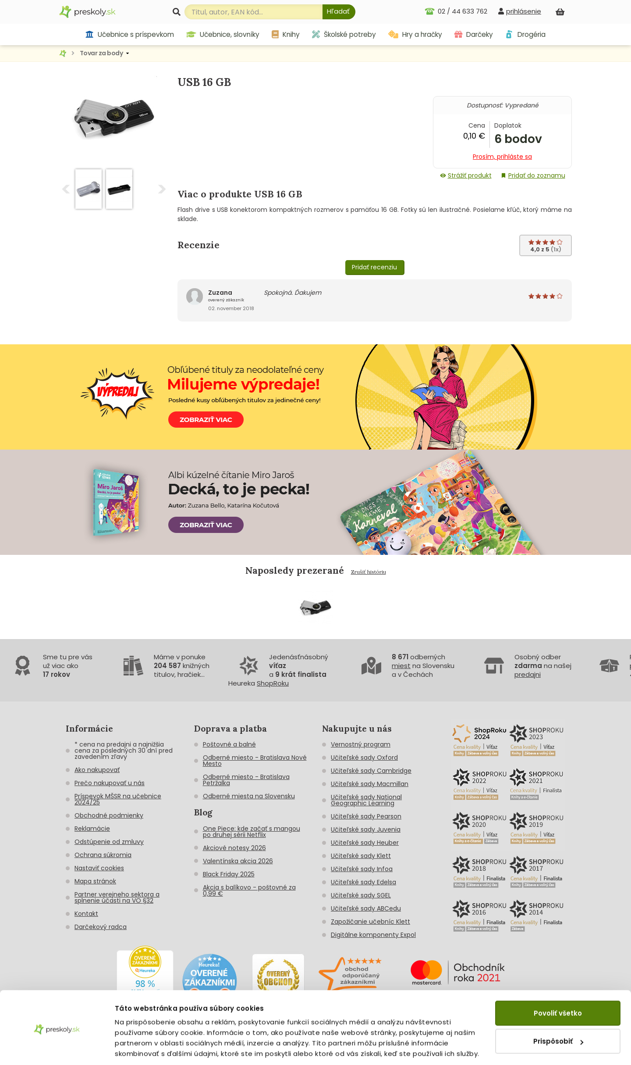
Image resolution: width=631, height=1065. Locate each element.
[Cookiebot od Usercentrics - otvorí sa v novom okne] (56, 1047)
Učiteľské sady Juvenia (366, 829)
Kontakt (86, 913)
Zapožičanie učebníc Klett (370, 921)
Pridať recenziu (374, 267)
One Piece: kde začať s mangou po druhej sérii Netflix (251, 831)
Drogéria (525, 34)
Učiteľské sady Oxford (364, 757)
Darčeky (473, 34)
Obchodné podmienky (108, 815)
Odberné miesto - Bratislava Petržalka (246, 779)
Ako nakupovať (97, 769)
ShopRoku (273, 683)
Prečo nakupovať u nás (109, 783)
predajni (527, 674)
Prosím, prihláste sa (502, 156)
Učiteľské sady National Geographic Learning (366, 800)
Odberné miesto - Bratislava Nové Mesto (255, 760)
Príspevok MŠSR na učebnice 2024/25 (117, 799)
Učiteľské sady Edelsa (363, 882)
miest (401, 665)
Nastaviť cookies (99, 868)
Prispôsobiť (558, 1011)
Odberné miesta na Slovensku (249, 796)
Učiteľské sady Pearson (366, 816)
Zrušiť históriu (368, 571)
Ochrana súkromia (102, 855)
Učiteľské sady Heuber (365, 842)
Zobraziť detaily (142, 1047)
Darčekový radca (100, 926)
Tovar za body (101, 53)
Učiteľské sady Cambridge (371, 770)
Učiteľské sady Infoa (362, 869)
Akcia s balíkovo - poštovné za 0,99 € (249, 890)
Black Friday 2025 (229, 874)
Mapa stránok (95, 881)
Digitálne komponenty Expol (373, 934)
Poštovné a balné (229, 744)
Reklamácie (92, 828)
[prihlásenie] (519, 11)
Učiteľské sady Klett (361, 855)
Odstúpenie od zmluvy (109, 841)
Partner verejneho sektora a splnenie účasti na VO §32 (117, 897)
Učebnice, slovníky (223, 34)
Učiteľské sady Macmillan (369, 783)
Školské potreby (344, 34)
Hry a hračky (415, 34)
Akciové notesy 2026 (234, 847)
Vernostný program (360, 744)
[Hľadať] (339, 11)
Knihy (286, 34)
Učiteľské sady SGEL (361, 895)
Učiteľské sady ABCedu (366, 908)
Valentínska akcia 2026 (238, 861)
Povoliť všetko (558, 983)
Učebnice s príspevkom (129, 34)
